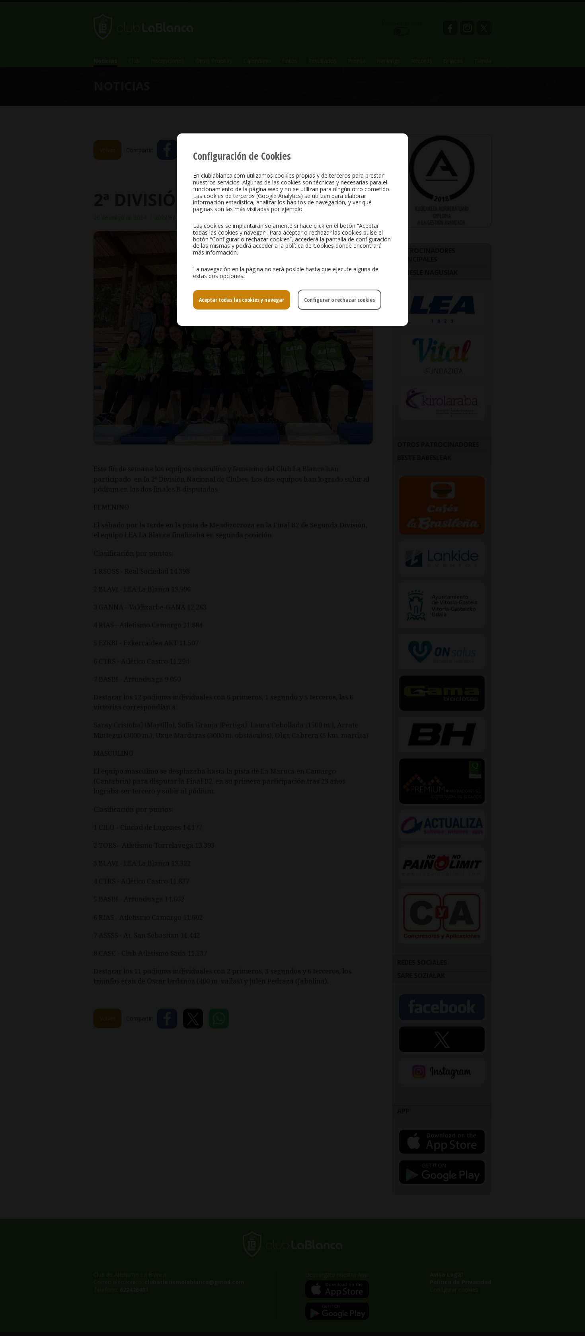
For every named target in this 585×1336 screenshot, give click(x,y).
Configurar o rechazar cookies (339, 300)
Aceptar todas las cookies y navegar (241, 300)
